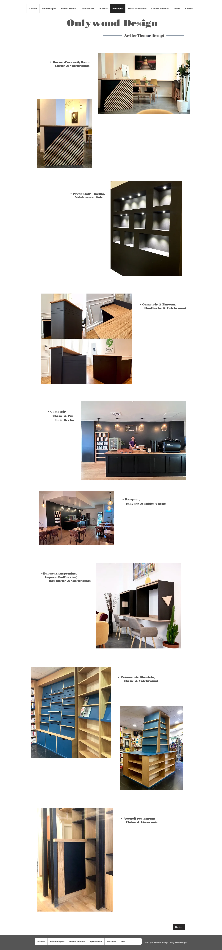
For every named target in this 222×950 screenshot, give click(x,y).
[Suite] (179, 927)
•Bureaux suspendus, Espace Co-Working (59, 575)
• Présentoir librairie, (136, 677)
